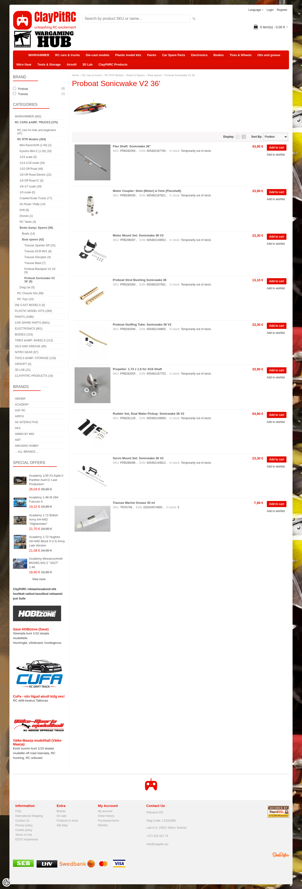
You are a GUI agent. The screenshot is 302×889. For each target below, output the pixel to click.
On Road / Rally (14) (32, 204)
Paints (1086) (24, 316)
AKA (18, 428)
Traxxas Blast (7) (35, 263)
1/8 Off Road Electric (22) (35, 174)
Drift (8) (24, 210)
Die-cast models (97, 55)
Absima (20, 398)
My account (105, 811)
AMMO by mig (24, 434)
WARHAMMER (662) (28, 116)
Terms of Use (23, 834)
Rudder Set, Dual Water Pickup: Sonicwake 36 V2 (148, 413)
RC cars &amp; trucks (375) (36, 122)
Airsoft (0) (23, 364)
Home (75, 75)
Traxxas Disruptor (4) (37, 257)
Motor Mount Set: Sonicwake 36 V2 (138, 235)
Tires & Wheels (241, 55)
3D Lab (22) (22, 370)
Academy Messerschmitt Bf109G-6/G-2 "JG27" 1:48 (46, 563)
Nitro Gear (24, 64)
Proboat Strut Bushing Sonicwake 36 (140, 280)
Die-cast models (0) (30, 305)
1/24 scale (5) (28, 157)
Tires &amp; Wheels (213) (34, 340)
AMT (18, 440)
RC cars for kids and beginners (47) (36, 131)
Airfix (19, 416)
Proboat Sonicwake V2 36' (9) (39, 280)
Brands (61, 811)
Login (270, 10)
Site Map (62, 825)
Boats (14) (28, 233)
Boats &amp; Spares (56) (36, 227)
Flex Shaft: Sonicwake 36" (132, 146)
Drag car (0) (27, 287)
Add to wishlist (276, 154)
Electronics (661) (28, 328)
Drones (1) (26, 216)
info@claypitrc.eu (157, 844)
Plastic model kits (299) (33, 311)
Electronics (199, 55)
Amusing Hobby (27, 445)
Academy (22, 404)
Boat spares (155, 75)
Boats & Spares (136, 75)
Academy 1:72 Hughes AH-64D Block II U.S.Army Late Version (47, 541)
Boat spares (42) (33, 239)
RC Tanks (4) (28, 221)
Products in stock (67, 820)
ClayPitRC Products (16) (34, 375)
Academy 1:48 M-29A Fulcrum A (43, 499)
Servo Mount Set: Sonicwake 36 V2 (138, 458)
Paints (151, 55)
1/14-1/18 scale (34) (32, 163)
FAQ (18, 811)
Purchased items (108, 820)
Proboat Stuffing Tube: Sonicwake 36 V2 (142, 324)
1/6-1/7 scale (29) (31, 186)
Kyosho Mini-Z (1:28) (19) (36, 151)
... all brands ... (26, 451)
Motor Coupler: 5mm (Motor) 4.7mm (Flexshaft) (147, 191)
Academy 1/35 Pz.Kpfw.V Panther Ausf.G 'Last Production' (46, 480)
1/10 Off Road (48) (31, 168)
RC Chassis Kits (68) (30, 293)
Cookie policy (23, 830)
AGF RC (20, 410)
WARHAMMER (38, 55)
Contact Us (22, 820)
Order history (106, 816)
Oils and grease (268, 55)
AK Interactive (26, 422)
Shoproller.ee (281, 854)
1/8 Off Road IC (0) (31, 180)
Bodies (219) (24, 334)
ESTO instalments (26, 839)
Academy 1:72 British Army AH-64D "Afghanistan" (43, 519)
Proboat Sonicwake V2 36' (180, 75)
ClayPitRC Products (113, 64)
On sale (61, 816)
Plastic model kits (128, 55)
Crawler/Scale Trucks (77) (36, 198)
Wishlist (103, 825)
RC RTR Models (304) (31, 139)
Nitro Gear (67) (26, 352)
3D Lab (87, 64)
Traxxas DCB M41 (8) (38, 251)
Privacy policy (24, 825)
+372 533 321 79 (157, 836)
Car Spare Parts (173, 55)
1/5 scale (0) (27, 192)
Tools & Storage (49, 64)
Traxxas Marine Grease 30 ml (134, 502)
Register (282, 10)
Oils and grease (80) (30, 346)
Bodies (219, 55)
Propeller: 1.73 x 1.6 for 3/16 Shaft (137, 369)
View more (39, 579)
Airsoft (71, 64)
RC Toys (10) (25, 299)
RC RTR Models (114, 75)
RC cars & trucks (67, 55)
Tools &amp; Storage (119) (35, 358)
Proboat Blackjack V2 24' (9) (40, 270)
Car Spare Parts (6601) (32, 322)
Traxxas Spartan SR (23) (39, 245)
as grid (244, 137)
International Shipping (29, 816)
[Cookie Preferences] (6, 882)
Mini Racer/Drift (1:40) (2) (35, 145)
